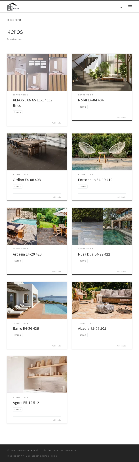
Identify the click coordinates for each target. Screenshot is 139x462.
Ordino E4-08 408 (27, 179)
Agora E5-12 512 (26, 402)
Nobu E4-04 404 (91, 100)
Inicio (10, 19)
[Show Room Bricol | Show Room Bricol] (13, 6)
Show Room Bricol (27, 450)
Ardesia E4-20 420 (27, 254)
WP (22, 456)
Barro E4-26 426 (26, 328)
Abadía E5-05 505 (92, 328)
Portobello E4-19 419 (95, 179)
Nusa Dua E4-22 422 (94, 254)
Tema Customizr (50, 456)
